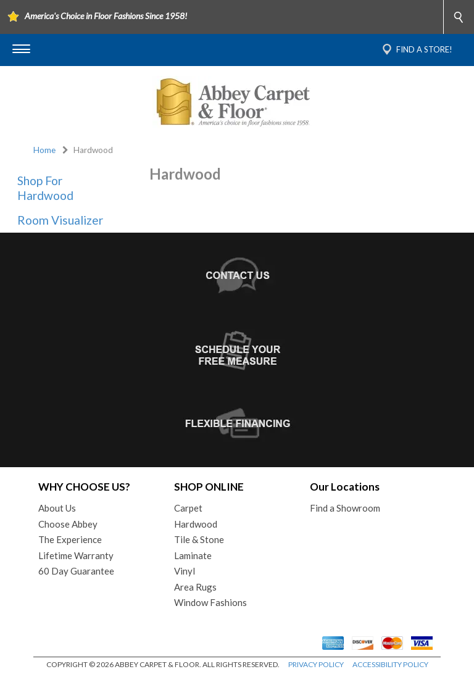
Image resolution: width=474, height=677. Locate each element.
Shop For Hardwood (45, 187)
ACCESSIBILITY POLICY (390, 664)
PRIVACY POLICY (316, 664)
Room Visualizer (60, 220)
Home (44, 150)
